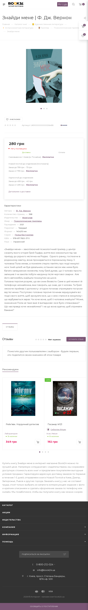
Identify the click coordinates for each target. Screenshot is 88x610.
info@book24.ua (46, 570)
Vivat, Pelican (52, 434)
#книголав (27, 217)
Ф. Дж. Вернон (23, 211)
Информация (10, 534)
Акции (6, 512)
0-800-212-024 (44, 564)
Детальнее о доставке (20, 191)
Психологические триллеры (28, 221)
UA (65, 4)
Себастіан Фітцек (56, 429)
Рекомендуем (10, 369)
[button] (41, 109)
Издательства (11, 520)
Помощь (7, 542)
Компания (8, 527)
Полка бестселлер (24, 235)
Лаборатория (11, 434)
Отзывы (10, 327)
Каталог (7, 505)
